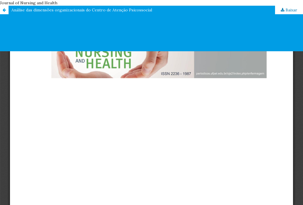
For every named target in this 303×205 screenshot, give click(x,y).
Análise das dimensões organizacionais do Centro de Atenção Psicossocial (81, 10)
